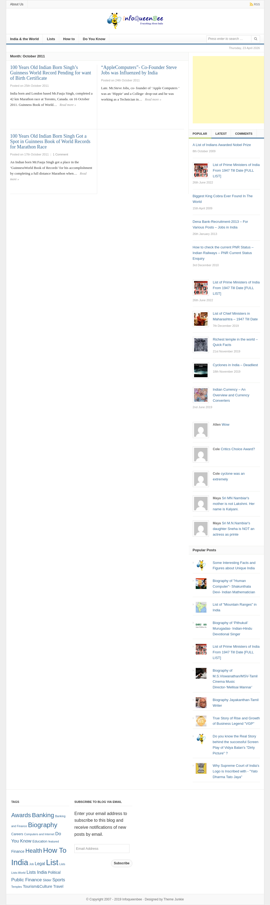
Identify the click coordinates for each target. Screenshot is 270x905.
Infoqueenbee (132, 899)
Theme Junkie (174, 899)
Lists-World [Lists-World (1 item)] (18, 872)
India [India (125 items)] (19, 862)
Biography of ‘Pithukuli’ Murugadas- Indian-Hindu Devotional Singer (232, 628)
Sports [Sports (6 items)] (58, 879)
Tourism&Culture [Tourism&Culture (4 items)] (37, 886)
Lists (51, 39)
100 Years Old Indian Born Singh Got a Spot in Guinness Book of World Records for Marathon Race (50, 141)
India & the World (24, 39)
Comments (243, 133)
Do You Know (94, 39)
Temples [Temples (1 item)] (16, 886)
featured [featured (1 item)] (53, 841)
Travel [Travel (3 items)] (58, 887)
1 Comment (60, 154)
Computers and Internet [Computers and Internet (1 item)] (39, 834)
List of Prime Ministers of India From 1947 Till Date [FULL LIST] (236, 652)
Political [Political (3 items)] (54, 873)
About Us (16, 4)
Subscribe (121, 863)
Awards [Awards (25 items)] (21, 815)
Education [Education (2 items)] (39, 841)
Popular (200, 133)
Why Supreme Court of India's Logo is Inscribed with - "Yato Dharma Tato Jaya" (236, 771)
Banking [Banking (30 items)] (43, 815)
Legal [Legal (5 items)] (40, 863)
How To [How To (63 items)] (54, 850)
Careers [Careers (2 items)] (17, 834)
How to (69, 39)
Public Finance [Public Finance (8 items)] (26, 879)
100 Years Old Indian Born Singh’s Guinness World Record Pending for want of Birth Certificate (50, 73)
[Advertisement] (231, 89)
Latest (221, 133)
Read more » (68, 105)
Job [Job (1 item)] (31, 864)
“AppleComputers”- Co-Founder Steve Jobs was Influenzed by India (139, 70)
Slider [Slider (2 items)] (47, 880)
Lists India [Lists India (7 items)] (36, 872)
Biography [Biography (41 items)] (42, 824)
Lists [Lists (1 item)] (62, 864)
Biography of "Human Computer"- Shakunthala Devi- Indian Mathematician (234, 586)
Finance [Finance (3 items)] (17, 851)
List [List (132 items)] (52, 862)
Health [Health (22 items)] (33, 851)
